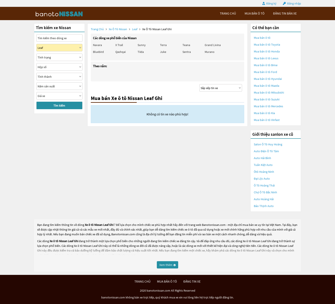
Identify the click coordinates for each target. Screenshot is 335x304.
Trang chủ (97, 29)
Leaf (135, 29)
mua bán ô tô (254, 13)
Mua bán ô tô (262, 38)
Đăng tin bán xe (285, 13)
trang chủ (228, 13)
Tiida (141, 52)
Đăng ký (271, 3)
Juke (163, 52)
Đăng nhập (294, 3)
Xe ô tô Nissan (118, 29)
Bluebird (98, 52)
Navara (97, 45)
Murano (210, 52)
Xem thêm (167, 265)
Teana (186, 45)
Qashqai (120, 52)
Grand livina (213, 45)
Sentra (186, 52)
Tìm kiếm (59, 105)
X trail (119, 45)
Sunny (142, 45)
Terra (163, 45)
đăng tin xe (192, 281)
